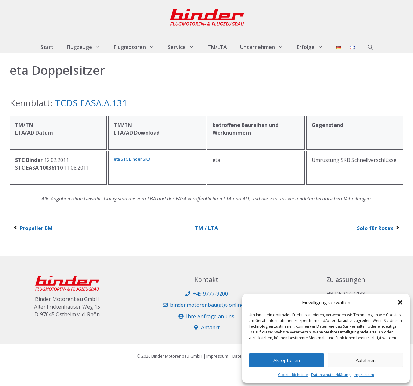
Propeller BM (33, 228)
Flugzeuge (87, 47)
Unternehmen (265, 47)
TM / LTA (206, 228)
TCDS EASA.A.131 (91, 103)
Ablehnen (366, 360)
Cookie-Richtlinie (293, 374)
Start (47, 47)
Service (184, 47)
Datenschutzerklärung (331, 374)
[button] (400, 302)
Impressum (364, 374)
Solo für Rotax (378, 228)
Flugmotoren (137, 47)
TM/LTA (217, 47)
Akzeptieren (286, 360)
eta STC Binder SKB (132, 159)
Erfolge (313, 47)
